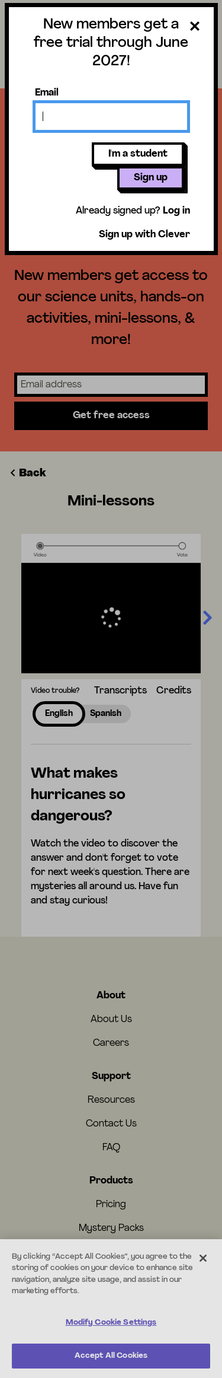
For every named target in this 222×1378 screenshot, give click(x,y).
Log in (176, 211)
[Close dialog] (195, 28)
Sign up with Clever (144, 235)
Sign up (151, 178)
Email (47, 93)
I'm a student (138, 154)
